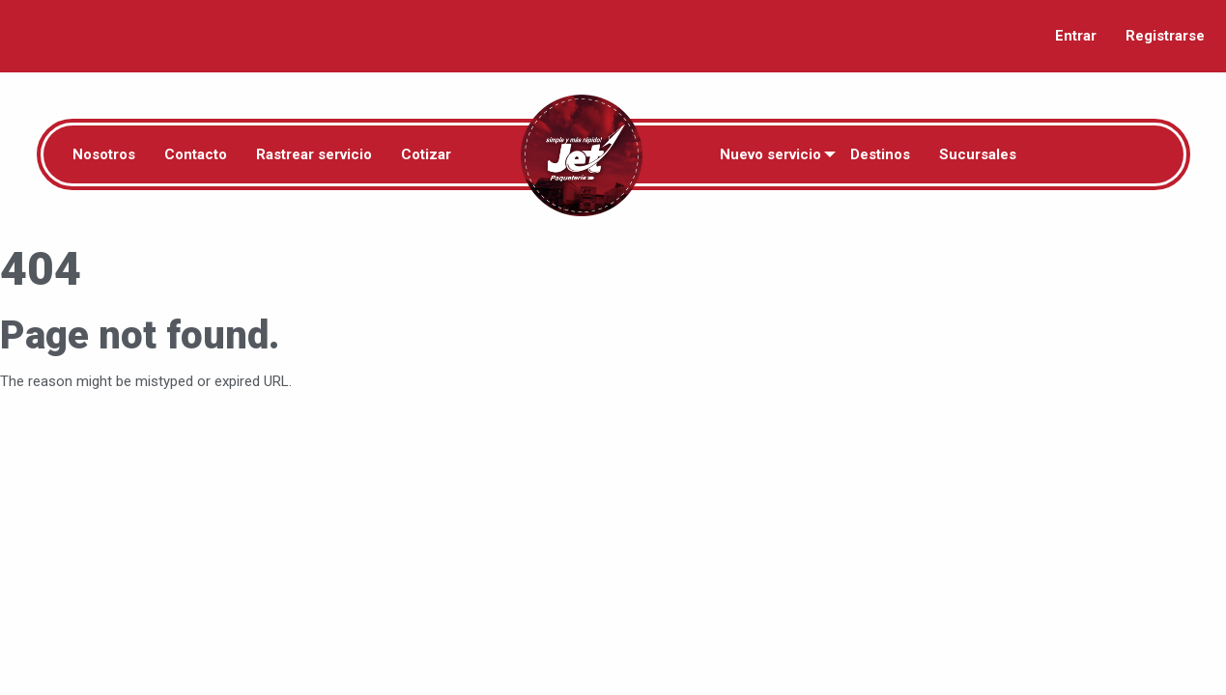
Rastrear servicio (314, 154)
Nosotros (103, 154)
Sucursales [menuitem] (977, 154)
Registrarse (1165, 35)
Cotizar (426, 154)
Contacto (195, 154)
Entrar (1076, 35)
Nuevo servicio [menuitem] (770, 154)
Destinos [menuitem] (880, 154)
